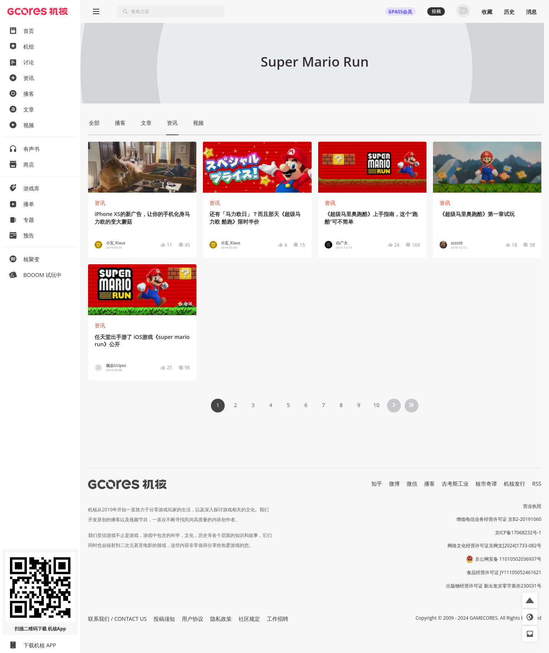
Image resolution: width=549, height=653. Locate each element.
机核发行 (514, 483)
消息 (531, 11)
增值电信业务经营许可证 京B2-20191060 (498, 519)
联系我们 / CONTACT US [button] (117, 618)
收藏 (487, 11)
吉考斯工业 (455, 483)
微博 (394, 483)
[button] (530, 600)
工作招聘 (277, 618)
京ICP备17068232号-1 (518, 532)
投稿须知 (164, 618)
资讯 (100, 202)
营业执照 (532, 506)
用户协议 (192, 618)
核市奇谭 (486, 483)
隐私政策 (221, 618)
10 (376, 405)
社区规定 (249, 618)
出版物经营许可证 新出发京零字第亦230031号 (493, 586)
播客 (429, 483)
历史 (509, 11)
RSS (536, 483)
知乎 (376, 483)
